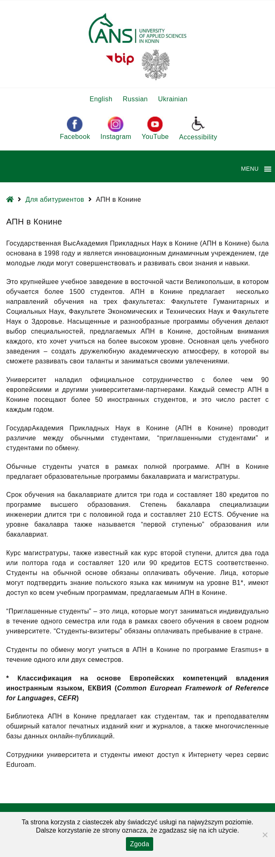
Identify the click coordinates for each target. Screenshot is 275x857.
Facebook (75, 128)
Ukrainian (172, 99)
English (101, 99)
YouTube (155, 128)
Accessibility (198, 128)
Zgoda (139, 843)
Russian (135, 99)
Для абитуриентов (55, 199)
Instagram (115, 128)
